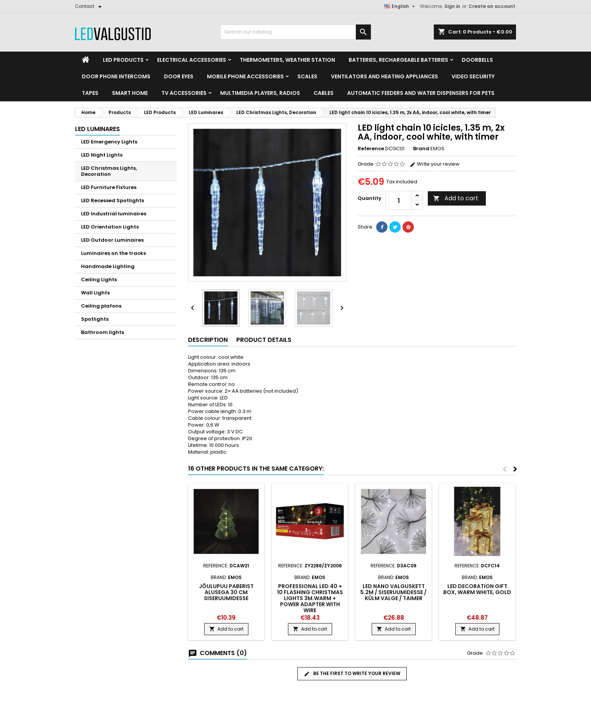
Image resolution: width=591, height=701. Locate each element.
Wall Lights (95, 292)
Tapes (90, 93)
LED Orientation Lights (110, 226)
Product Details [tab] (263, 339)
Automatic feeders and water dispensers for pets (421, 93)
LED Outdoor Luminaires (112, 240)
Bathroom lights (102, 332)
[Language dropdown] (400, 6)
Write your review (434, 164)
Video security (473, 76)
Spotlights (95, 319)
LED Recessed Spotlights (112, 200)
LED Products (123, 60)
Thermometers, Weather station (287, 60)
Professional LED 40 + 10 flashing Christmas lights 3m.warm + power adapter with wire (310, 598)
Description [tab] (208, 339)
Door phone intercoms (116, 76)
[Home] (85, 60)
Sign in (452, 6)
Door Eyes (178, 76)
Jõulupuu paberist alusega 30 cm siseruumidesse (226, 592)
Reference (371, 148)
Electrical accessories (191, 60)
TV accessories (184, 93)
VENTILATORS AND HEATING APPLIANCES (384, 76)
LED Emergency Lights (109, 141)
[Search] (295, 32)
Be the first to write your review (352, 673)
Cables (324, 93)
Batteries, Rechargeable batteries (398, 60)
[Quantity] (398, 200)
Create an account (492, 6)
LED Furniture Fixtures (108, 187)
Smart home (130, 93)
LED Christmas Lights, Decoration (109, 171)
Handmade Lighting (108, 266)
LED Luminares (97, 129)
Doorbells (477, 60)
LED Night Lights (101, 154)
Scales (307, 76)
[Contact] (89, 6)
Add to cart (455, 198)
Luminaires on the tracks (113, 253)
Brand (421, 148)
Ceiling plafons (101, 305)
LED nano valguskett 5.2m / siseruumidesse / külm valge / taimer (393, 592)
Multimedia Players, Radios (260, 93)
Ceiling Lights (99, 279)
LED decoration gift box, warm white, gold (477, 589)
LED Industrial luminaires (113, 213)
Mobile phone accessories (245, 76)
